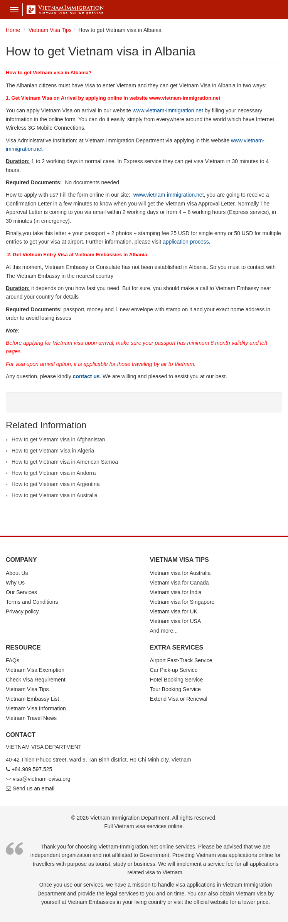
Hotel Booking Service (176, 679)
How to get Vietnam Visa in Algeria (53, 451)
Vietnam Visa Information (36, 708)
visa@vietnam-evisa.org (42, 779)
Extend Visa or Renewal (178, 699)
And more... (164, 631)
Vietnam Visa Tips (27, 689)
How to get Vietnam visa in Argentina (56, 484)
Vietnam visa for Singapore (182, 602)
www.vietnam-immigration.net (168, 110)
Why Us (15, 583)
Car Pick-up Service (174, 670)
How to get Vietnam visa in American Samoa (65, 462)
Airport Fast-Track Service (181, 660)
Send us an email (33, 788)
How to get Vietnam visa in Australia (55, 495)
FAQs (12, 660)
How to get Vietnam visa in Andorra (54, 473)
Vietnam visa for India (176, 592)
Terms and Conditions (32, 602)
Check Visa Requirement (36, 679)
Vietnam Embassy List (32, 699)
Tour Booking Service (175, 689)
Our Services (21, 592)
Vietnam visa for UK (173, 611)
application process (186, 242)
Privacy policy (22, 611)
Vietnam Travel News (31, 718)
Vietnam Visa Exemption (35, 670)
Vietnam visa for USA (175, 621)
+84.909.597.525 (32, 769)
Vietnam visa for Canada (179, 583)
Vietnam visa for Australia (180, 573)
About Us (17, 573)
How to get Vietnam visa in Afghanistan (58, 439)
